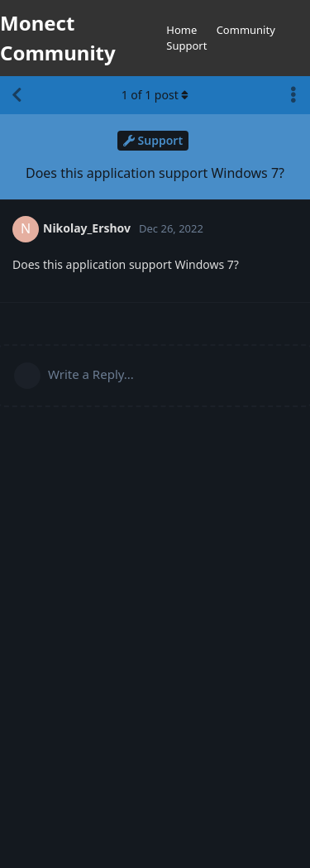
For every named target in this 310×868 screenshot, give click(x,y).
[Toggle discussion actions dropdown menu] (293, 95)
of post (155, 95)
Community (246, 29)
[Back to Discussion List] (16, 95)
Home (181, 29)
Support (186, 45)
